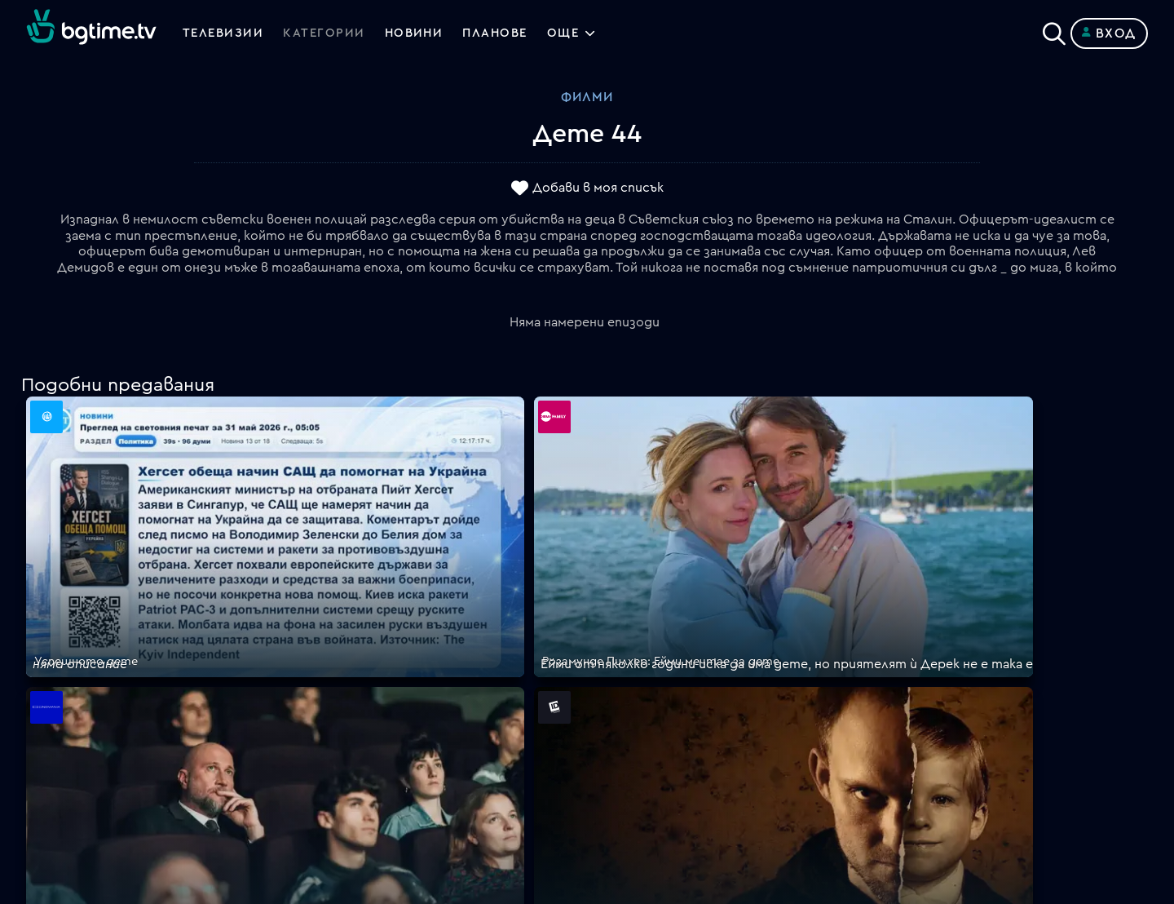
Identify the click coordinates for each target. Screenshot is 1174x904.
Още (580, 33)
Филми (587, 97)
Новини (422, 33)
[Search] (1054, 30)
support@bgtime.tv (366, 788)
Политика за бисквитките (672, 729)
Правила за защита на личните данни (705, 709)
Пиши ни (613, 749)
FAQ (599, 611)
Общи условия (633, 690)
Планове (613, 631)
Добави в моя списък (598, 188)
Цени (602, 670)
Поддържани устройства (670, 651)
